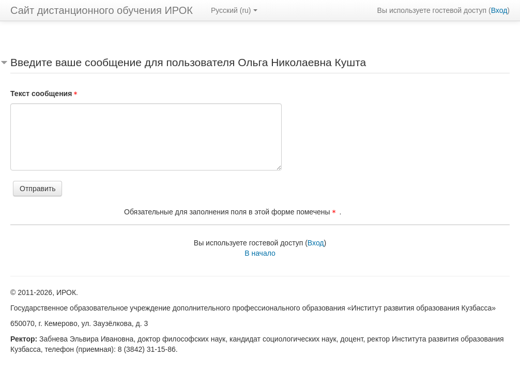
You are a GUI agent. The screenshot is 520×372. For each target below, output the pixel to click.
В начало (260, 253)
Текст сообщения (45, 93)
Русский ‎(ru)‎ (234, 10)
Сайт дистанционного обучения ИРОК (101, 10)
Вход (499, 10)
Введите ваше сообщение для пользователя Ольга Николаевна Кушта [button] (188, 62)
